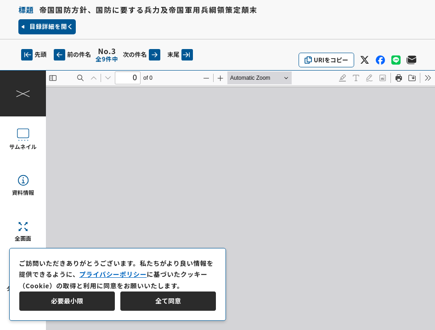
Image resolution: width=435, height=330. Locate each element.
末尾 (180, 54)
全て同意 (168, 300)
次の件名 (141, 54)
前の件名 (72, 54)
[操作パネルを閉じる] (23, 93)
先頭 (33, 54)
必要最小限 (67, 300)
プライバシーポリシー (113, 274)
